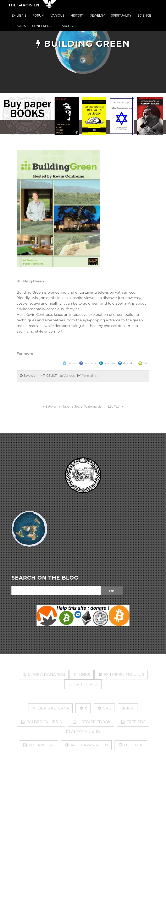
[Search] (55, 590)
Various (67, 376)
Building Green (30, 281)
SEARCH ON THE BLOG (44, 578)
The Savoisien (23, 8)
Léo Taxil (116, 406)
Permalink (90, 376)
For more (25, 353)
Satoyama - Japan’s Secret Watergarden (72, 406)
